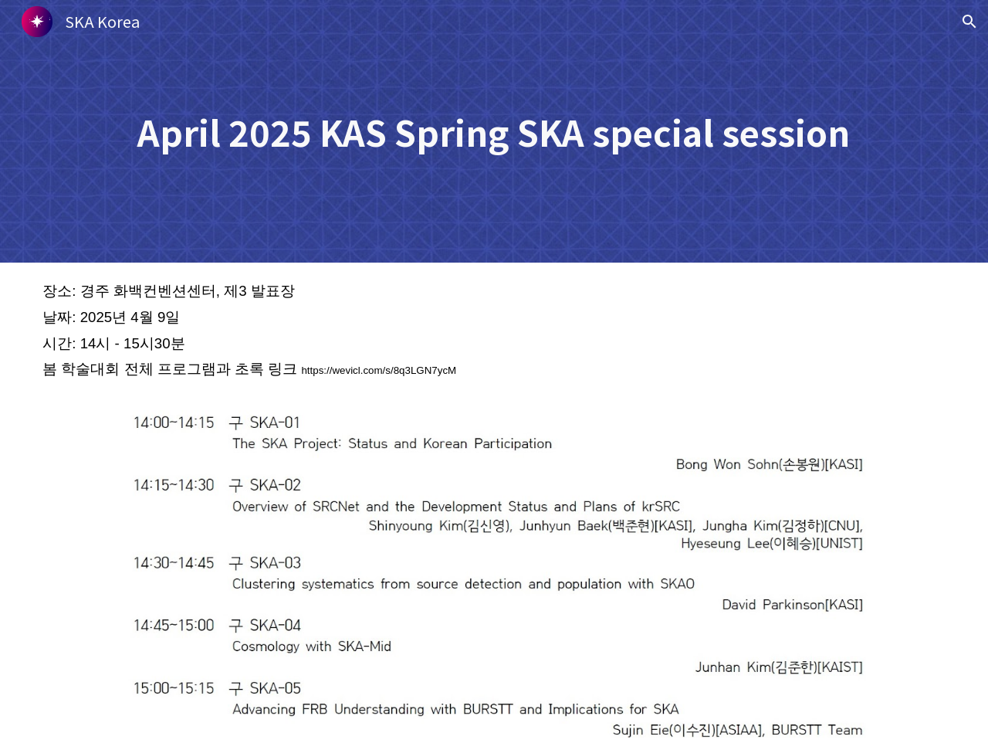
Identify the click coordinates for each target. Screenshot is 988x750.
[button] (969, 21)
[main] (494, 131)
